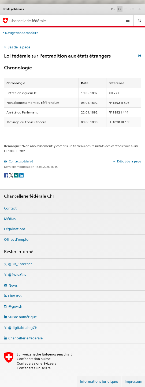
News (13, 285)
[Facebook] (6, 175)
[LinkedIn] (21, 175)
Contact (10, 208)
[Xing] (16, 175)
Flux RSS (15, 296)
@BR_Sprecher (20, 264)
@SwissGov (17, 274)
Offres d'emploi (16, 239)
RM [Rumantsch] (132, 9)
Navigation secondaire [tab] (21, 33)
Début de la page (128, 161)
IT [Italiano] (125, 9)
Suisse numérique (22, 317)
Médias (10, 218)
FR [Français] (119, 9)
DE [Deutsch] (113, 9)
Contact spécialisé (20, 161)
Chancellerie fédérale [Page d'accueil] (27, 21)
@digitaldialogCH (22, 327)
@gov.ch (15, 306)
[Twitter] (11, 175)
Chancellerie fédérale (25, 338)
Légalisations (14, 229)
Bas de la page (19, 47)
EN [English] (139, 9)
